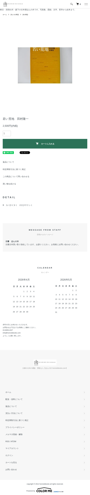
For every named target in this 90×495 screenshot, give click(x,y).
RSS (7, 441)
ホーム (5, 14)
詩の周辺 (25, 14)
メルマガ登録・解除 (14, 434)
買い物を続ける (9, 184)
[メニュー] (86, 4)
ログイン (9, 455)
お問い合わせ (11, 469)
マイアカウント (12, 448)
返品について (8, 162)
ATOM (13, 441)
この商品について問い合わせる (16, 176)
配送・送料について (14, 399)
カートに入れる (45, 143)
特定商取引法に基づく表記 (14, 169)
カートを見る (11, 462)
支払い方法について (14, 413)
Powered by (44, 489)
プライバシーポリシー (14, 427)
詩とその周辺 (15, 14)
